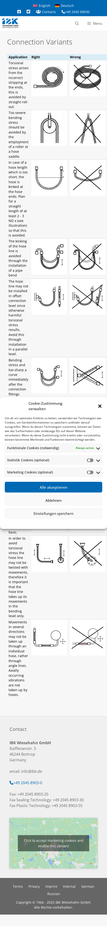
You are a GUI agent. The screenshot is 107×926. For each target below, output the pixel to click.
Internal (69, 886)
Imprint (71, 523)
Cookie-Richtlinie (42, 523)
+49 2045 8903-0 (27, 782)
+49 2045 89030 (77, 12)
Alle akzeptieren (53, 487)
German (87, 886)
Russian (53, 894)
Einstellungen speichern (53, 513)
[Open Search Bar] (77, 23)
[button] (99, 406)
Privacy (59, 523)
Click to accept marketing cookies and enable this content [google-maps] (53, 843)
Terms (18, 886)
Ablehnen (53, 500)
